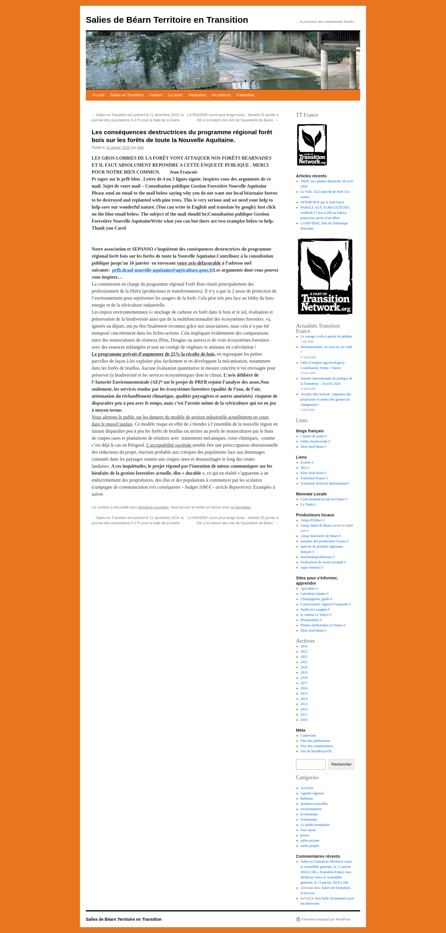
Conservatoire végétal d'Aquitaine (324, 604)
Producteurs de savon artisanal (322, 562)
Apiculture (308, 588)
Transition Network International (324, 483)
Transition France (313, 478)
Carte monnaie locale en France (323, 499)
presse (305, 835)
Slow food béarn (312, 447)
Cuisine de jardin (313, 436)
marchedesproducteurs (316, 557)
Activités (307, 788)
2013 (304, 704)
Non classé (308, 830)
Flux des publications (316, 741)
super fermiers (311, 567)
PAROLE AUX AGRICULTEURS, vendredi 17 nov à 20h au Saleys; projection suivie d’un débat (325, 212)
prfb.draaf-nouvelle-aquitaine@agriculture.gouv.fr (162, 270)
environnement (311, 809)
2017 (304, 683)
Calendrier (245, 95)
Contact (155, 95)
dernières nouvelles (153, 507)
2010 (304, 720)
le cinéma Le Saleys (315, 615)
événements (309, 819)
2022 (304, 657)
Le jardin (175, 95)
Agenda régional (312, 793)
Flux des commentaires (317, 746)
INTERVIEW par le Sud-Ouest (322, 202)
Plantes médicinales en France (322, 625)
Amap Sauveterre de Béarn (320, 536)
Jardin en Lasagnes (314, 609)
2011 (304, 714)
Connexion (308, 735)
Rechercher (342, 764)
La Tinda (307, 504)
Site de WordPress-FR (316, 751)
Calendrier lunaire (313, 594)
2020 (304, 667)
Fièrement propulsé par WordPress (326, 919)
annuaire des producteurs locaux (323, 541)
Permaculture (310, 620)
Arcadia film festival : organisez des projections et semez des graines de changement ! (326, 399)
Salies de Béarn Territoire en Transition (167, 20)
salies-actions (310, 840)
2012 (304, 709)
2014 (304, 699)
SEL (304, 468)
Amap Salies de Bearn (316, 525)
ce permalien (241, 507)
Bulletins (307, 798)
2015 (304, 693)
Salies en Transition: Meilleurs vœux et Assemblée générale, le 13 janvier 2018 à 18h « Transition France (326, 866)
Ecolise (306, 462)
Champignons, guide (315, 599)
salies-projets (310, 846)
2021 (304, 662)
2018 (304, 678)
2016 (304, 688)
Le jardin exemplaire (315, 825)
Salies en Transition (126, 95)
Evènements (309, 814)
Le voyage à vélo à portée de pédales (326, 336)
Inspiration (197, 95)
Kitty (140, 148)
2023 (304, 651)
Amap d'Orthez (311, 520)
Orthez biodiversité (314, 441)
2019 (304, 672)
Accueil (98, 95)
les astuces (221, 95)
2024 (304, 646)
